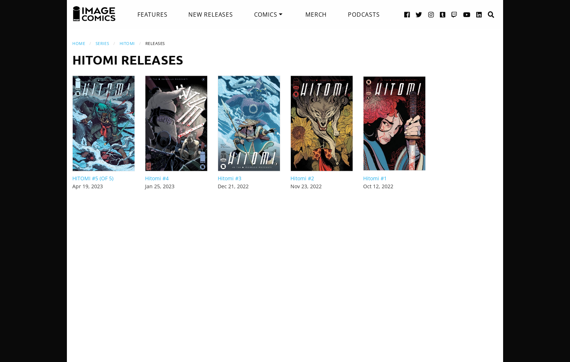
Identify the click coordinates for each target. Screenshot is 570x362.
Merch (316, 14)
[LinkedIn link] (479, 14)
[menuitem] (152, 14)
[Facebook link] (407, 14)
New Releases (210, 14)
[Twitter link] (419, 14)
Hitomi (127, 43)
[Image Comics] (94, 14)
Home (78, 43)
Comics (265, 14)
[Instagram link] (431, 14)
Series (102, 43)
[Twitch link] (454, 14)
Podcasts (364, 14)
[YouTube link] (467, 14)
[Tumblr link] (443, 14)
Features (152, 14)
